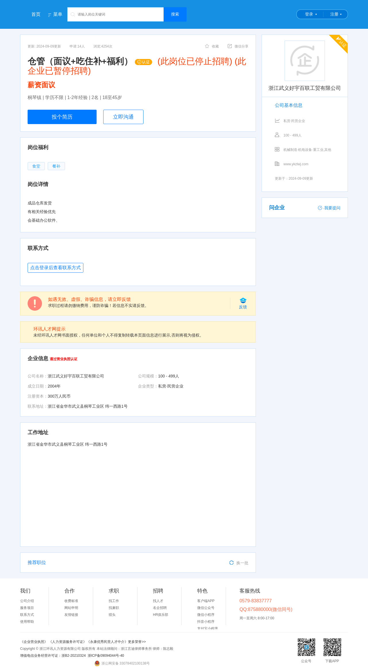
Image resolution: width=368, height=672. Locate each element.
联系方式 (27, 615)
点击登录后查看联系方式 (55, 267)
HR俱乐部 (160, 615)
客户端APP (205, 601)
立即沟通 (123, 117)
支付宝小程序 (207, 629)
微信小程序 (205, 615)
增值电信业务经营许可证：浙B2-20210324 (53, 656)
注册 (334, 14)
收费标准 (71, 601)
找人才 (158, 601)
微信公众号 (205, 608)
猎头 (112, 615)
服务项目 (27, 608)
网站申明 (71, 608)
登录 (309, 14)
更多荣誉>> (137, 642)
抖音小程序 (205, 622)
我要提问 (329, 208)
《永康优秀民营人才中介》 (107, 642)
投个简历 (62, 117)
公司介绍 (27, 601)
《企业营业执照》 (34, 642)
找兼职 (114, 608)
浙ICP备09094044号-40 (106, 656)
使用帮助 (27, 622)
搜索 (175, 14)
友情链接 (71, 615)
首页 (36, 14)
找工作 (114, 601)
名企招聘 (160, 608)
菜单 (57, 14)
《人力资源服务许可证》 (68, 642)
